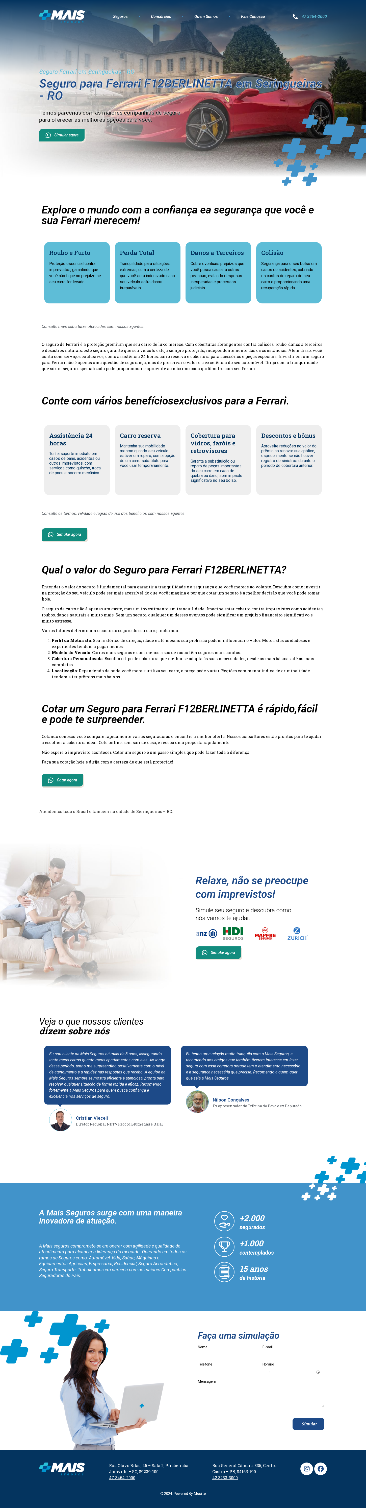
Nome (202, 1347)
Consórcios (161, 16)
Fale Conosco (253, 16)
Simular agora (62, 135)
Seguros (120, 16)
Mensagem (207, 1381)
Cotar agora (62, 780)
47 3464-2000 (314, 16)
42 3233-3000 (225, 1477)
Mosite (200, 1493)
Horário (268, 1364)
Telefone (205, 1364)
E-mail (268, 1347)
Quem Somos (206, 16)
